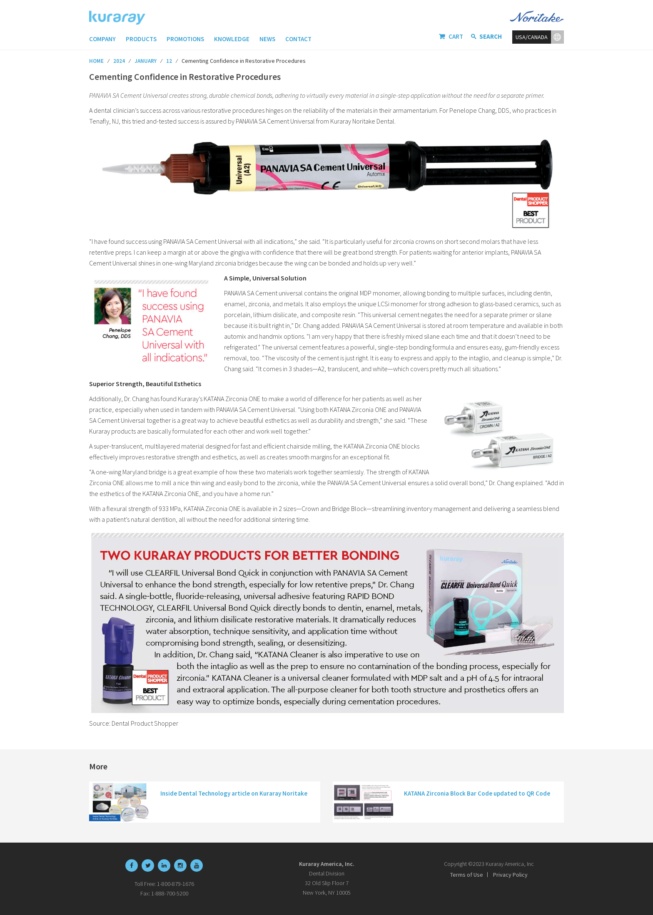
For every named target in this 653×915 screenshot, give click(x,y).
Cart (456, 36)
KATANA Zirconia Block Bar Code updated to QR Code (477, 793)
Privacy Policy (510, 874)
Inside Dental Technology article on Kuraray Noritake (233, 793)
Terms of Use (466, 874)
